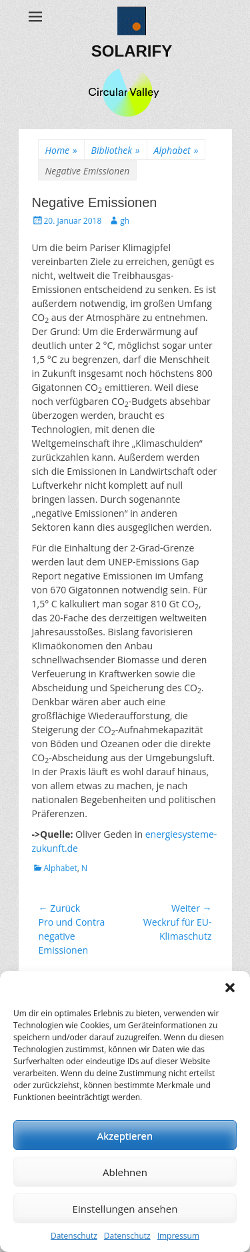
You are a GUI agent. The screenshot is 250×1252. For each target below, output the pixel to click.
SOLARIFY (131, 51)
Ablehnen (125, 1172)
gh (124, 220)
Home (61, 150)
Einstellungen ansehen (125, 1208)
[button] (230, 987)
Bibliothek (115, 150)
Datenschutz (74, 1235)
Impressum (178, 1235)
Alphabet (176, 150)
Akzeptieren (125, 1135)
